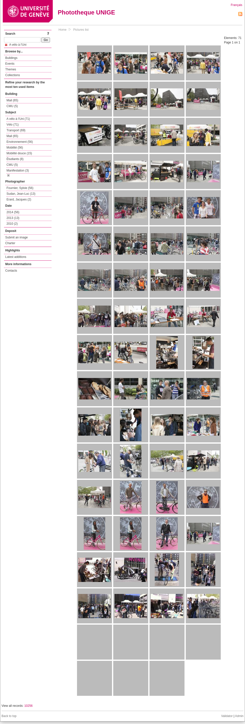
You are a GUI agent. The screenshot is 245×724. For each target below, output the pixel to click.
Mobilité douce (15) (19, 153)
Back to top (9, 716)
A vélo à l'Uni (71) (18, 119)
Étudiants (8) (15, 159)
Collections (12, 75)
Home (62, 29)
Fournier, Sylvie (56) (19, 188)
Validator (226, 716)
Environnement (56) (19, 142)
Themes (10, 69)
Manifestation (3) (17, 170)
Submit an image (16, 237)
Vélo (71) (12, 124)
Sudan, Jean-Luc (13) (20, 193)
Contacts (11, 270)
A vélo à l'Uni (15, 44)
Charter (10, 243)
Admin (239, 716)
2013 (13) (12, 218)
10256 (28, 706)
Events (9, 63)
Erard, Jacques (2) (18, 199)
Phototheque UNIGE (86, 12)
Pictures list (80, 29)
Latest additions (15, 257)
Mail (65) (12, 100)
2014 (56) (12, 212)
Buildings (11, 58)
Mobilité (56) (14, 147)
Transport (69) (16, 130)
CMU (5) (12, 106)
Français (236, 5)
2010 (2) (12, 223)
